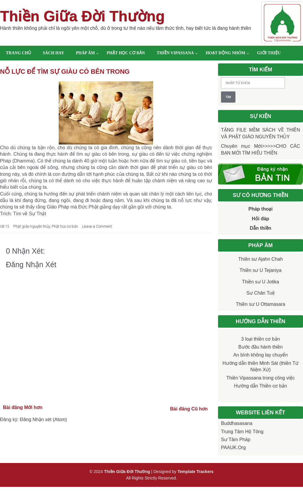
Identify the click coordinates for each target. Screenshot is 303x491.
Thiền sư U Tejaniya (260, 270)
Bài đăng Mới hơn (22, 407)
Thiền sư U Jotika (260, 281)
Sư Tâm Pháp (235, 439)
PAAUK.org (233, 447)
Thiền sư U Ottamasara (260, 304)
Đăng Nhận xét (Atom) (43, 419)
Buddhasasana (237, 423)
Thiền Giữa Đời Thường (82, 16)
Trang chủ (18, 53)
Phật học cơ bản (126, 53)
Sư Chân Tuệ (260, 292)
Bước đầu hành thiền (260, 346)
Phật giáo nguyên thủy (31, 226)
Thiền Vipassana (175, 53)
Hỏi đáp (260, 218)
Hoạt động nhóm (225, 53)
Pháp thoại (260, 208)
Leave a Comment (97, 226)
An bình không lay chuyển (260, 354)
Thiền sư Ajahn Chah (260, 259)
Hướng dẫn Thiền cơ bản (260, 385)
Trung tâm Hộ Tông (242, 431)
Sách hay (53, 53)
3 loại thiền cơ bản (260, 338)
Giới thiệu (269, 53)
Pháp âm (85, 53)
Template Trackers (196, 471)
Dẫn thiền (260, 228)
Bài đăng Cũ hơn (189, 408)
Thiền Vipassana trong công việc (260, 377)
